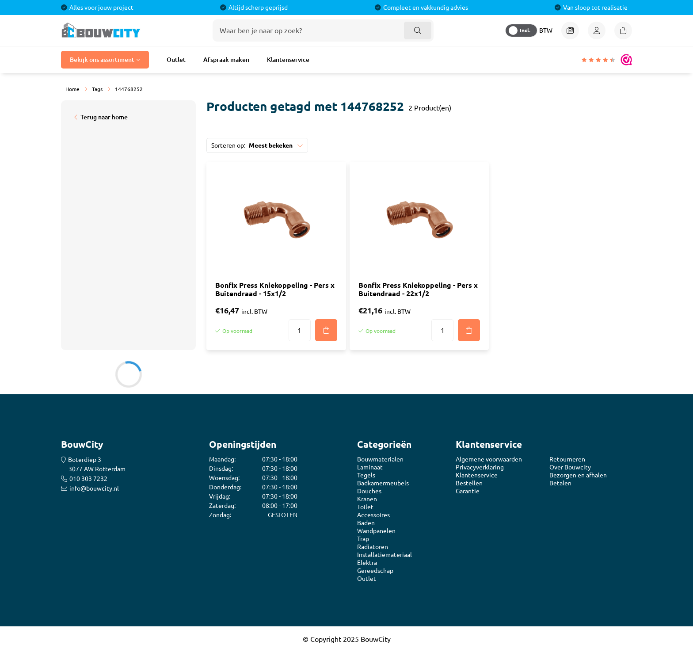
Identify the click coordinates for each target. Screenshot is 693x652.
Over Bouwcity (570, 467)
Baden (366, 522)
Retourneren (567, 459)
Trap (363, 538)
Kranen (367, 499)
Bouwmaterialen (380, 459)
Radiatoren (372, 546)
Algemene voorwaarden (489, 459)
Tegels (366, 475)
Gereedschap (375, 570)
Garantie (468, 491)
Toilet (365, 507)
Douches (369, 491)
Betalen (560, 483)
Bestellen (469, 483)
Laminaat (370, 467)
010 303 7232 (88, 478)
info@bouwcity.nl (94, 488)
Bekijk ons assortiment (102, 59)
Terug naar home (104, 117)
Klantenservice (288, 59)
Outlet (176, 59)
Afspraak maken (226, 59)
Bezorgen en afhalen (578, 475)
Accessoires (373, 515)
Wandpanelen (376, 530)
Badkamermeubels (383, 483)
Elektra (367, 562)
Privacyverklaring (480, 467)
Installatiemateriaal (384, 554)
